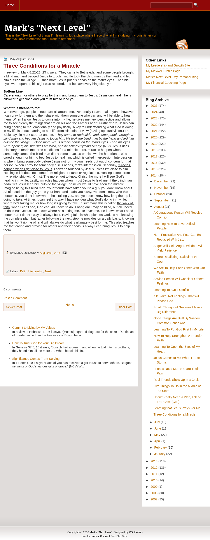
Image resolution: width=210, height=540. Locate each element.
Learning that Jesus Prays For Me (177, 408)
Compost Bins (107, 536)
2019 (154, 143)
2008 (154, 493)
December (162, 181)
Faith (23, 271)
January (160, 454)
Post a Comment (15, 298)
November (162, 187)
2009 (154, 486)
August (159, 206)
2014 (154, 175)
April (157, 441)
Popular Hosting (90, 536)
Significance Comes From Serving (36, 358)
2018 (154, 150)
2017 (154, 156)
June (158, 428)
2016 (154, 162)
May (157, 435)
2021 (154, 131)
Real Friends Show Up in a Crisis (177, 379)
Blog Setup (122, 536)
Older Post (124, 307)
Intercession (35, 271)
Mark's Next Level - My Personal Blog (172, 77)
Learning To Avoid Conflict (172, 290)
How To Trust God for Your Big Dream (38, 343)
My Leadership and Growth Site (168, 65)
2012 (154, 467)
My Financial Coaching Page (166, 82)
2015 (154, 169)
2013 (154, 461)
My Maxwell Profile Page (163, 71)
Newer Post (14, 307)
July (157, 422)
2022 (154, 124)
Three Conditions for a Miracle (42, 66)
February (161, 447)
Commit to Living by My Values (33, 327)
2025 (154, 105)
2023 (154, 118)
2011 (154, 474)
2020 (154, 137)
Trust (48, 271)
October (160, 194)
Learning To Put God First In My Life (179, 329)
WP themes (136, 532)
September (162, 200)
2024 (154, 112)
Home (70, 304)
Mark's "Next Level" (47, 28)
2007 (154, 499)
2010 (154, 480)
